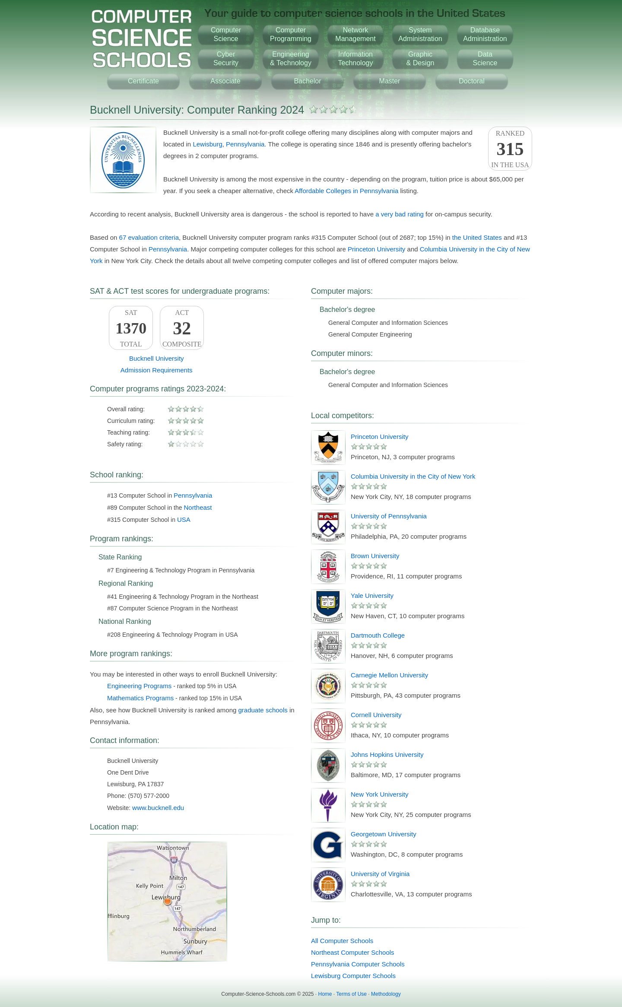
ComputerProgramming (290, 34)
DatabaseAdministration (485, 34)
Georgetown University (383, 834)
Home (325, 994)
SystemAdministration (420, 34)
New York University (379, 794)
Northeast (198, 507)
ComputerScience (226, 34)
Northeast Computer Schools (352, 952)
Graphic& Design (420, 59)
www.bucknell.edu (158, 807)
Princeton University (376, 249)
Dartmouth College (378, 635)
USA (183, 519)
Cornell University (376, 714)
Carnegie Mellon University (389, 675)
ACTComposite (181, 328)
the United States (477, 237)
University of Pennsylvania (389, 516)
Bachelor (307, 81)
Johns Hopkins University (387, 754)
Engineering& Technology (290, 59)
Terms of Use (351, 994)
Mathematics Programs (140, 698)
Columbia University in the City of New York (413, 476)
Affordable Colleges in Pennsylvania (346, 190)
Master (389, 81)
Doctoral (472, 81)
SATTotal (130, 328)
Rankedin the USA (510, 149)
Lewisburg (207, 144)
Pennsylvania (245, 144)
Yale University (372, 595)
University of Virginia (380, 873)
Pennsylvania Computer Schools (358, 964)
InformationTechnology (355, 59)
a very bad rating (399, 214)
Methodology (386, 994)
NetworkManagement (355, 34)
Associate (225, 81)
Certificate (143, 81)
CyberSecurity (225, 59)
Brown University (375, 555)
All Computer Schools (342, 940)
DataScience (485, 59)
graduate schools (263, 710)
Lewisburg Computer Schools (353, 975)
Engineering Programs (139, 685)
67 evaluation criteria (149, 237)
